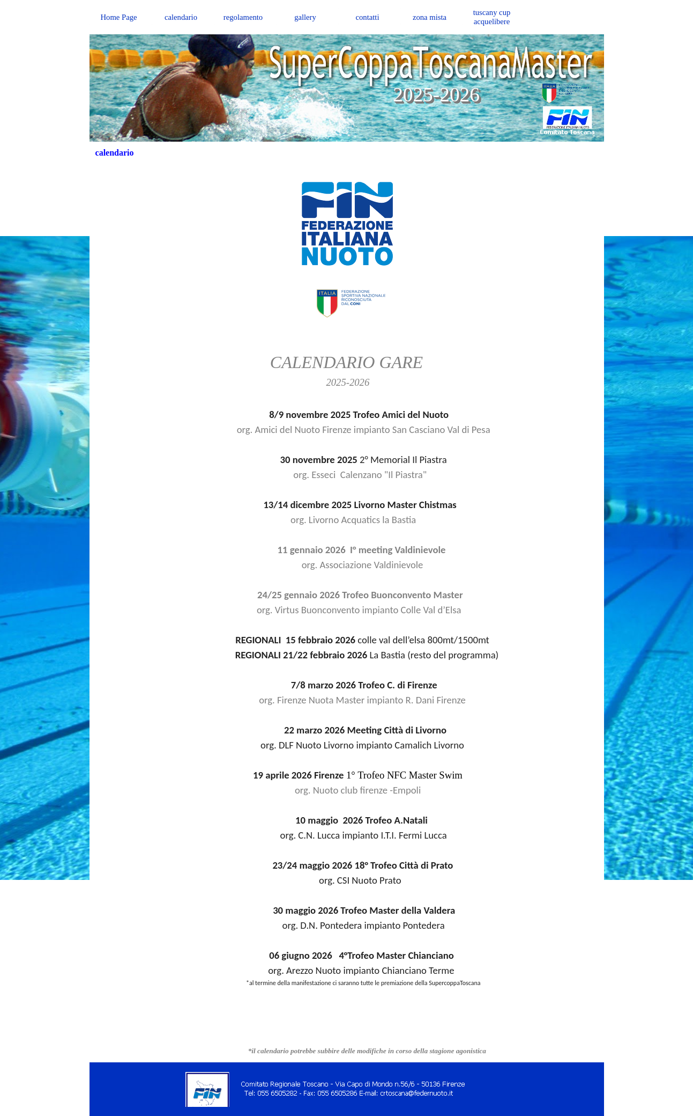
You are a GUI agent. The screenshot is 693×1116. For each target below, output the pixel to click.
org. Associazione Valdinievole (346, 565)
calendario (181, 17)
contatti (367, 17)
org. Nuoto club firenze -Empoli (346, 790)
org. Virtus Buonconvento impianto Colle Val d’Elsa (346, 610)
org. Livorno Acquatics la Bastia (346, 519)
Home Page (119, 17)
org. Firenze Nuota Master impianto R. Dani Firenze (346, 700)
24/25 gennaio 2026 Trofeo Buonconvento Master (360, 595)
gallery (305, 17)
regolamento (243, 17)
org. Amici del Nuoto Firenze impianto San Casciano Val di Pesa (346, 429)
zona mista (429, 17)
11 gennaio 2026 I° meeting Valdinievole (362, 550)
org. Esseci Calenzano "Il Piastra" (346, 474)
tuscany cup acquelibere (492, 17)
